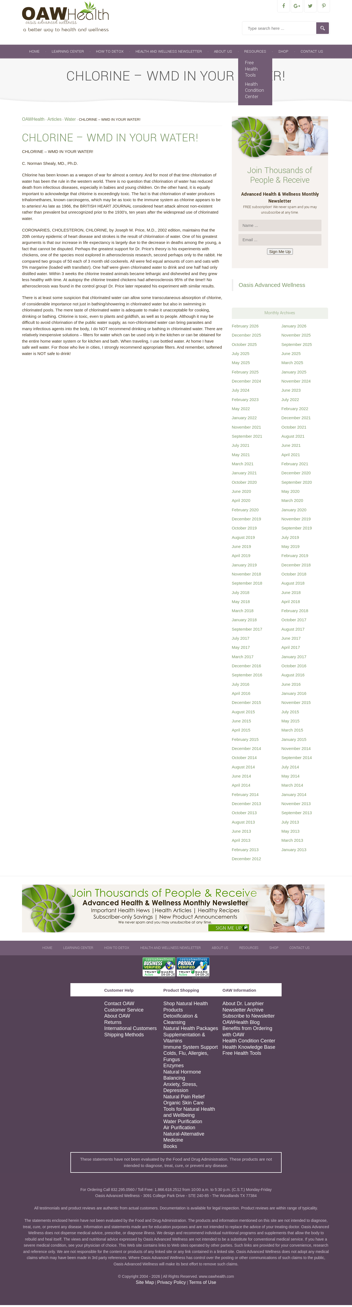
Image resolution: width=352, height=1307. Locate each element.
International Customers (130, 1030)
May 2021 (241, 456)
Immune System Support (190, 1049)
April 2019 (241, 557)
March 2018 (243, 612)
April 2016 (241, 695)
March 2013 (292, 842)
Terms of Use (202, 1284)
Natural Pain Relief (184, 1098)
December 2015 (246, 704)
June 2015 (241, 722)
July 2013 (290, 824)
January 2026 (293, 328)
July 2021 (240, 447)
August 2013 (243, 824)
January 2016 (293, 695)
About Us (223, 53)
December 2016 (246, 667)
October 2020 (244, 484)
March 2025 (292, 364)
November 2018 (246, 576)
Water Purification (182, 1123)
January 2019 (244, 566)
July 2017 (240, 640)
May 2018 (241, 603)
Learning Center (68, 53)
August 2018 (292, 585)
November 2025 (296, 337)
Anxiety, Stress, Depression (180, 1089)
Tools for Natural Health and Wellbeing (189, 1114)
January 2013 (293, 851)
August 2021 (292, 438)
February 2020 (245, 511)
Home (34, 53)
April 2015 (241, 732)
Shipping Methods (124, 1036)
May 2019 (290, 548)
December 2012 (246, 860)
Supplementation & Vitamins (184, 1040)
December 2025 (246, 337)
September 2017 (247, 631)
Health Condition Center (254, 92)
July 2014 (290, 769)
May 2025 (241, 364)
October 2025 (244, 346)
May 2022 (241, 410)
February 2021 (294, 465)
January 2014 (293, 796)
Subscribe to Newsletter (248, 1018)
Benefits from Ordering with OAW (247, 1033)
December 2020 (296, 474)
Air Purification (179, 1129)
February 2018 (294, 612)
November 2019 (296, 520)
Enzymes (173, 1067)
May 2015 (290, 722)
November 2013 (296, 805)
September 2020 (296, 484)
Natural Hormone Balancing (182, 1077)
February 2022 (294, 410)
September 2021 (247, 438)
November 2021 (246, 429)
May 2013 (290, 833)
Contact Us (312, 53)
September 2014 (296, 759)
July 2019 (290, 539)
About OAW (117, 1018)
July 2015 (290, 713)
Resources (255, 53)
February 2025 (245, 374)
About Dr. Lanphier (243, 1005)
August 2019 (243, 539)
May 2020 (290, 493)
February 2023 (245, 401)
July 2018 (240, 594)
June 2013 (241, 833)
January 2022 (244, 419)
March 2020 (292, 502)
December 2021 (296, 419)
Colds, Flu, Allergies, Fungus (185, 1058)
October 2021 (293, 429)
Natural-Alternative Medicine (183, 1139)
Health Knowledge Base (248, 1049)
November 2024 (296, 383)
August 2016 (292, 676)
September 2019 (296, 530)
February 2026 (245, 328)
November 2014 (296, 750)
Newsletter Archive (242, 1012)
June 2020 (241, 493)
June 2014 (241, 778)
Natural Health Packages (190, 1030)
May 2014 (290, 778)
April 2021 (290, 456)
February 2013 (245, 851)
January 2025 (293, 374)
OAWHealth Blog (241, 1024)
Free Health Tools (251, 70)
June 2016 (291, 686)
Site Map (145, 1284)
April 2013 (241, 842)
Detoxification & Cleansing (180, 1021)
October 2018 (293, 576)
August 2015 (243, 713)
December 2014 (246, 750)
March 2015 (292, 732)
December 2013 (246, 805)
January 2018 (244, 621)
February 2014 (245, 796)
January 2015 (293, 741)
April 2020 (241, 502)
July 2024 (240, 392)
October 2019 (244, 530)
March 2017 (243, 658)
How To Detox (109, 53)
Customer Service (124, 1012)
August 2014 (243, 769)
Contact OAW (119, 1005)
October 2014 (244, 759)
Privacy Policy (171, 1284)
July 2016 (240, 686)
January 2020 (293, 511)
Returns (113, 1024)
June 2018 (291, 594)
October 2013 (244, 814)
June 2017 (291, 640)
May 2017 (241, 649)
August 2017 (292, 631)
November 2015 (296, 704)
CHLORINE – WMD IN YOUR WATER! (110, 139)
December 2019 (246, 520)
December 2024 (246, 383)
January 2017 (293, 658)
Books (170, 1148)
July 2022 (290, 401)
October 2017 (293, 621)
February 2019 (294, 557)
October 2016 (293, 667)
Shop (283, 53)
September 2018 (247, 585)
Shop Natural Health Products (185, 1009)
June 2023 (291, 392)
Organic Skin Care (183, 1104)
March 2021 (243, 465)
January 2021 (244, 474)
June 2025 (291, 355)
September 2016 (247, 676)
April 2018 (290, 603)
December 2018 (296, 566)
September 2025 (296, 346)
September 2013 (296, 814)
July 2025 (240, 355)
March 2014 (292, 787)
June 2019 (241, 548)
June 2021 (291, 447)
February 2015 (245, 741)
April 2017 (290, 649)
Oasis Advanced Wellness (272, 287)
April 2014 (241, 787)
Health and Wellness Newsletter (169, 53)
